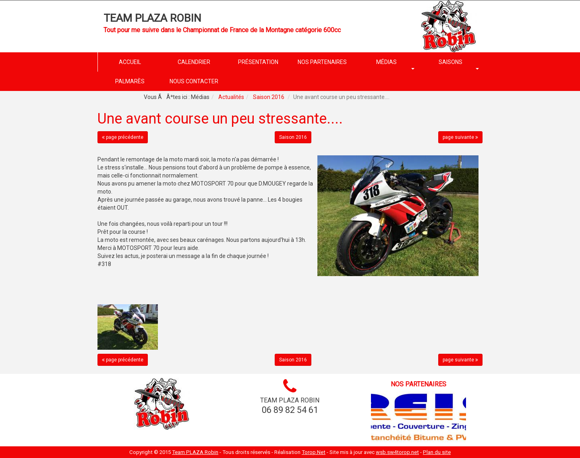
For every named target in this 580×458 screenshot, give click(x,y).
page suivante (460, 137)
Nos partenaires (418, 384)
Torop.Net (313, 452)
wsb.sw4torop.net (397, 452)
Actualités (231, 97)
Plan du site (437, 452)
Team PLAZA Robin (152, 18)
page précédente (122, 137)
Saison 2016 (268, 97)
